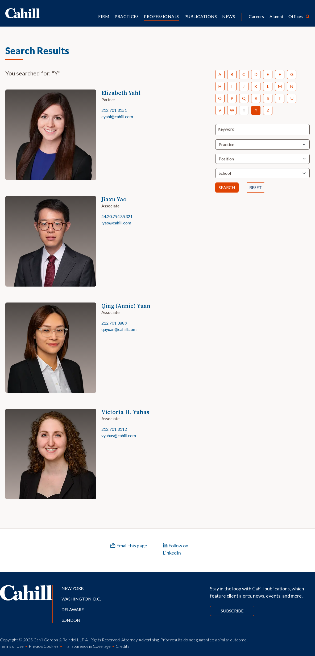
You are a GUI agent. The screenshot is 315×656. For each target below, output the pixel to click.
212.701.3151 (114, 110)
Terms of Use (12, 646)
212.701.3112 (114, 429)
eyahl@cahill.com (117, 116)
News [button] (228, 16)
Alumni (276, 16)
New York (72, 588)
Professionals (161, 16)
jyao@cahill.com (116, 222)
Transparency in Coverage (87, 646)
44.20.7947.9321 (116, 216)
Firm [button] (103, 16)
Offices (295, 16)
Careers (256, 16)
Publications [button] (200, 16)
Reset (255, 187)
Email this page (128, 545)
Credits (122, 646)
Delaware (72, 609)
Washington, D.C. (81, 598)
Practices (127, 16)
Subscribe (232, 610)
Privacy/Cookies (44, 646)
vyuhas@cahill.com (118, 435)
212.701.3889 (114, 322)
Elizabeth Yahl (120, 93)
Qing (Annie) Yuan (125, 306)
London (70, 620)
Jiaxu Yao (114, 199)
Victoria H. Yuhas (125, 412)
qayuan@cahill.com (118, 329)
